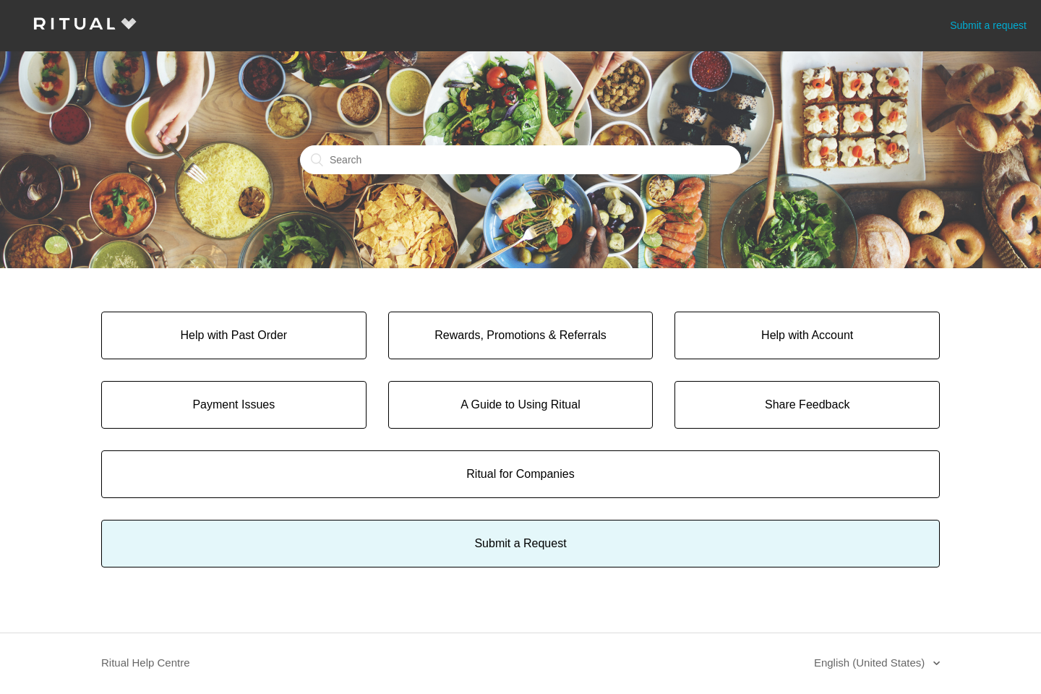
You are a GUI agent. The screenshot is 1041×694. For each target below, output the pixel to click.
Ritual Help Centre (145, 662)
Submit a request (988, 25)
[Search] (520, 159)
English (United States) (871, 662)
